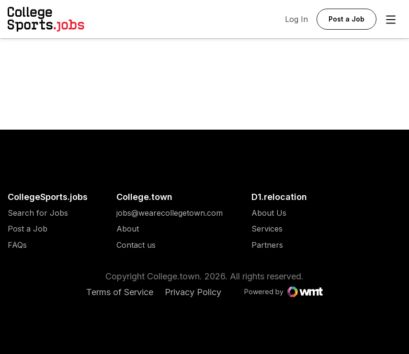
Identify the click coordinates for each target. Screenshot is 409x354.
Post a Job (27, 228)
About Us (268, 213)
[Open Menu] (390, 19)
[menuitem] (48, 218)
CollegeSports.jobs (48, 197)
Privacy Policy (193, 292)
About (127, 228)
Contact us (169, 245)
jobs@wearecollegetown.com (169, 213)
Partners (268, 245)
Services (268, 228)
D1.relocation (279, 197)
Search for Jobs (38, 213)
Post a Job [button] (346, 19)
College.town (144, 197)
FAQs (17, 245)
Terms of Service (119, 292)
